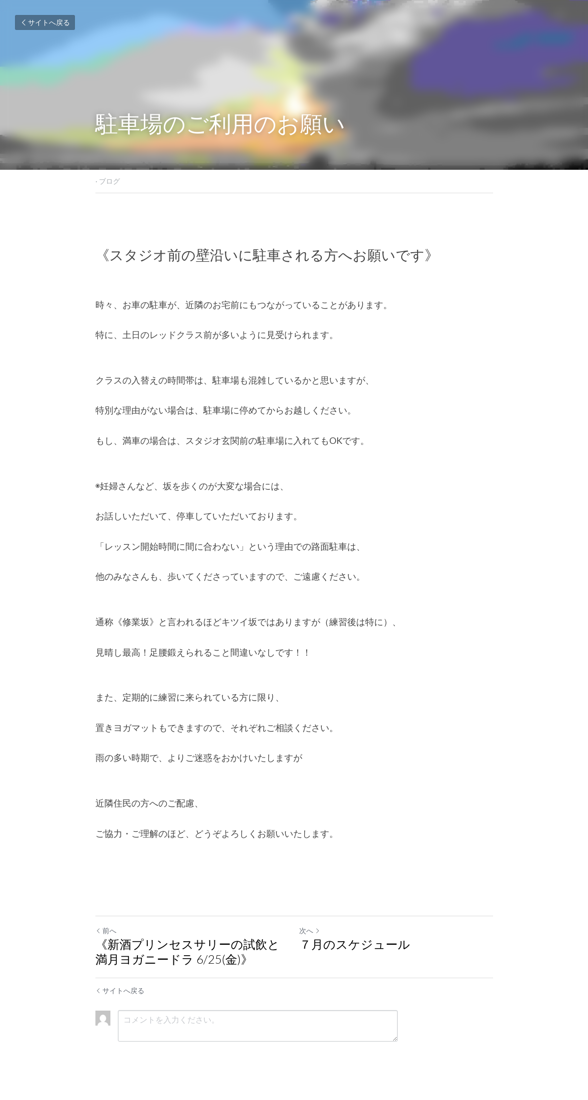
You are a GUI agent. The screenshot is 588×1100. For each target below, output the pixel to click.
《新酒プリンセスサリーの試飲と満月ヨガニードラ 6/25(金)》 (187, 951)
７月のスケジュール (354, 944)
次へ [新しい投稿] (309, 930)
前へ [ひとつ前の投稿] (105, 930)
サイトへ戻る (45, 22)
